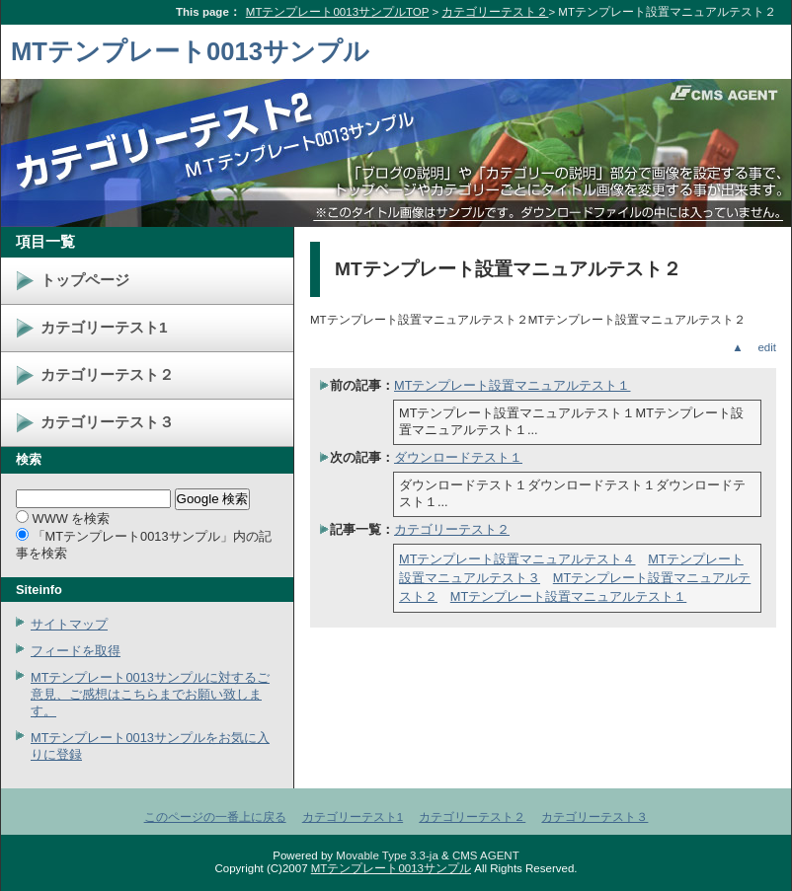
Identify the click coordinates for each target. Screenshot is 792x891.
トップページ (84, 279)
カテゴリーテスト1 (104, 327)
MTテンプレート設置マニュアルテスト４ (517, 559)
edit (766, 347)
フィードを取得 (75, 650)
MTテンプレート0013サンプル (190, 51)
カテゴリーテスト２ (494, 12)
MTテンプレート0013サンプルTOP (338, 12)
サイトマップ (69, 624)
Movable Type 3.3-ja (387, 855)
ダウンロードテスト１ (458, 457)
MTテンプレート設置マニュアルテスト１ (512, 385)
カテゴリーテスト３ (107, 421)
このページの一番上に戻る (215, 817)
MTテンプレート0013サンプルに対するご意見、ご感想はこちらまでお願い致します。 (150, 694)
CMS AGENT (485, 855)
